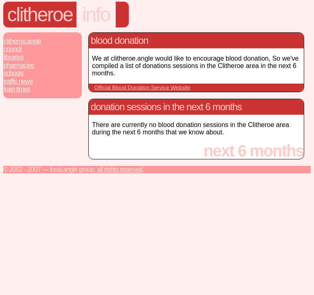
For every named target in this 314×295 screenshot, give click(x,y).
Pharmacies (19, 65)
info (96, 14)
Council (13, 48)
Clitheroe (40, 14)
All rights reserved (119, 169)
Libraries (14, 57)
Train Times (17, 89)
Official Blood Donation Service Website (142, 87)
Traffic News (18, 81)
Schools (14, 73)
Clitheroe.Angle (22, 41)
